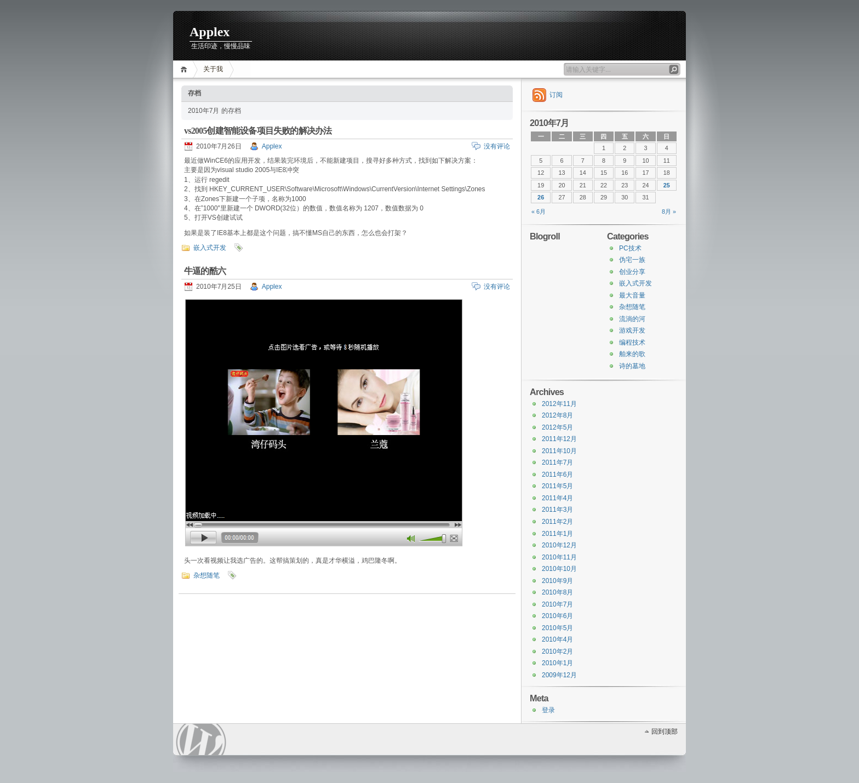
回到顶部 (664, 731)
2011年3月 (557, 509)
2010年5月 (557, 628)
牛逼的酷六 (205, 271)
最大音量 (632, 295)
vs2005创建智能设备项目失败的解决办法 (257, 130)
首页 (185, 69)
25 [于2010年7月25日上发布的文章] (666, 185)
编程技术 (632, 342)
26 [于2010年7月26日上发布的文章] (540, 197)
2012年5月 (557, 427)
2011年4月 (557, 498)
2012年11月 (559, 404)
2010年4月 (557, 639)
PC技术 (630, 248)
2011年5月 (557, 486)
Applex (210, 32)
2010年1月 (557, 663)
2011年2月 (557, 521)
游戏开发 (632, 330)
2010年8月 (557, 592)
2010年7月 (557, 604)
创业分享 (632, 272)
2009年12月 (559, 675)
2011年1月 (557, 534)
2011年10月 (559, 451)
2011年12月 (559, 439)
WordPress (201, 739)
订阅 (556, 95)
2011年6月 (557, 474)
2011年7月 (557, 462)
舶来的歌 (632, 354)
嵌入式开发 (209, 248)
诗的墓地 (632, 366)
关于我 (213, 69)
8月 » (669, 211)
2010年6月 (557, 616)
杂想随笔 (206, 575)
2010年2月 (557, 651)
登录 (548, 710)
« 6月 (538, 211)
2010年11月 (559, 557)
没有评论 (497, 146)
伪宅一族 (632, 260)
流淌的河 (632, 319)
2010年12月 (559, 545)
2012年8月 (557, 415)
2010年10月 (559, 569)
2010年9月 (557, 581)
